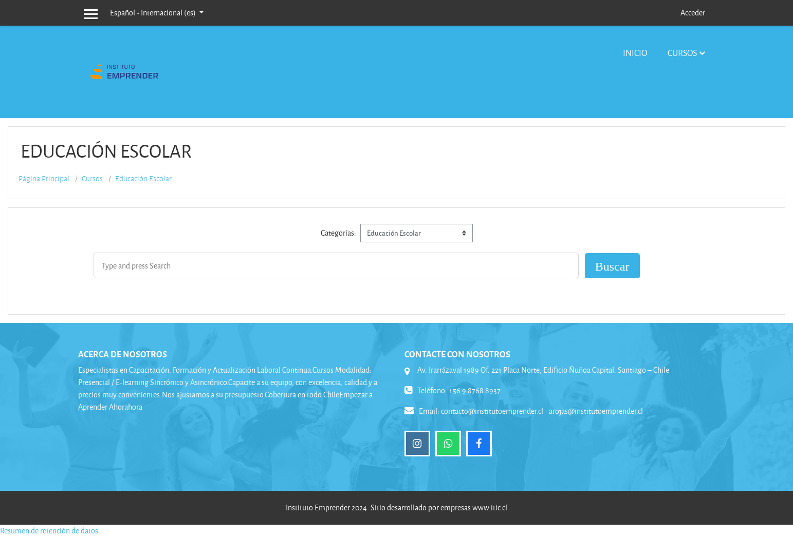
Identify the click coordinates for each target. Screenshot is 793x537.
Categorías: (338, 232)
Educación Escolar (143, 179)
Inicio (635, 53)
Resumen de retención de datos (49, 530)
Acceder (692, 12)
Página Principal (44, 179)
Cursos (682, 53)
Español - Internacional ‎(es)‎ (153, 12)
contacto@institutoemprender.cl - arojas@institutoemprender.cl (542, 411)
